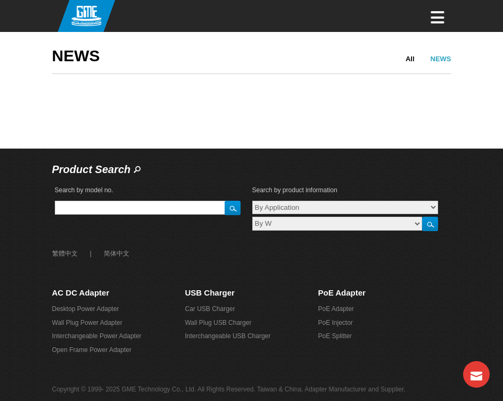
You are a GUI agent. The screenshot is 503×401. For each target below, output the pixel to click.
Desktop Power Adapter (85, 309)
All (410, 59)
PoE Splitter (334, 336)
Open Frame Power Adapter (91, 350)
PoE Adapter (341, 292)
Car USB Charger (210, 309)
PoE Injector (335, 322)
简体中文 (116, 253)
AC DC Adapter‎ (81, 292)
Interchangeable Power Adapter (97, 336)
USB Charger (209, 292)
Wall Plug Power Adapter (87, 322)
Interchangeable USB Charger (227, 336)
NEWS (441, 59)
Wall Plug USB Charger (218, 322)
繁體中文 (65, 253)
